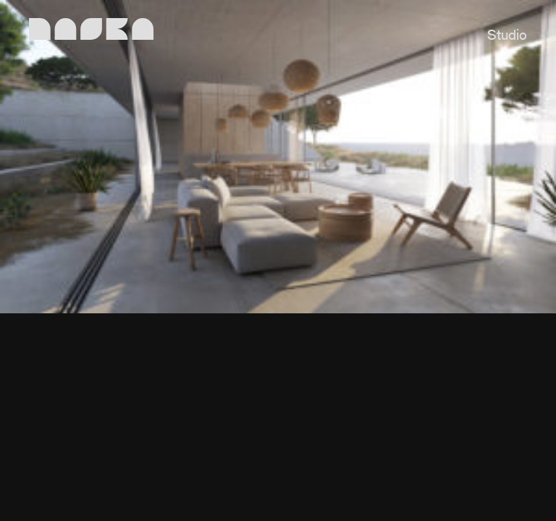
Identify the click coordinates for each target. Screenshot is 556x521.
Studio (507, 36)
